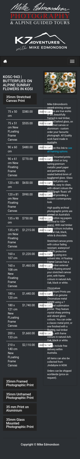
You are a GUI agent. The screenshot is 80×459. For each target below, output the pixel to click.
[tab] (20, 98)
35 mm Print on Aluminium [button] (17, 409)
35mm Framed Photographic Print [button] (20, 383)
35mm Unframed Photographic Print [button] (20, 396)
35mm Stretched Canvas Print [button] (18, 99)
